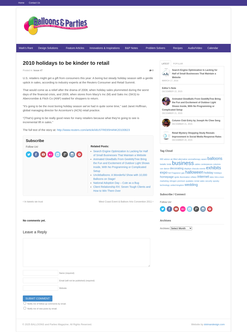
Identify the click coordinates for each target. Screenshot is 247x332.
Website (63, 288)
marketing (164, 181)
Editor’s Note (169, 88)
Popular (178, 64)
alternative (182, 159)
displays (188, 168)
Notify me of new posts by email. (42, 309)
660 (161, 159)
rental (196, 181)
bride (169, 164)
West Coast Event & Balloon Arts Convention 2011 (126, 201)
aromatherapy (194, 159)
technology (165, 185)
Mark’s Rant (26, 48)
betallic (163, 164)
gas (183, 173)
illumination (185, 177)
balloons (214, 158)
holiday (208, 172)
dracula (195, 168)
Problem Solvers (155, 48)
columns (217, 164)
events (202, 168)
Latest (165, 64)
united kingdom (177, 185)
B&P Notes (131, 48)
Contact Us (34, 3)
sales (202, 181)
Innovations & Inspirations (105, 48)
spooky (216, 181)
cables (197, 164)
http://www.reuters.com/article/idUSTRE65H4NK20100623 (93, 129)
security (208, 181)
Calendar (212, 48)
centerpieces (206, 164)
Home (21, 3)
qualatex (189, 181)
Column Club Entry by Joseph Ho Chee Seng (196, 120)
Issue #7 (38, 70)
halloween (194, 172)
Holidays (218, 173)
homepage (167, 176)
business (183, 163)
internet (203, 177)
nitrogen (173, 181)
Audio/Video (195, 48)
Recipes (178, 48)
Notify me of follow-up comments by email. (46, 304)
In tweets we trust (33, 201)
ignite (176, 177)
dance (166, 168)
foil (169, 173)
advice (167, 159)
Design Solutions (48, 48)
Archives (164, 228)
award (204, 159)
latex (212, 177)
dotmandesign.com (214, 324)
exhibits (213, 167)
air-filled (173, 159)
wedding (191, 185)
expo (163, 172)
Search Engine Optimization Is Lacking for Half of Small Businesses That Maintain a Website (194, 74)
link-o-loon (219, 177)
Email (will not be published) (77, 280)
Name (66, 273)
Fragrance (176, 173)
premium (181, 181)
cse (161, 168)
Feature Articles (75, 48)
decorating (176, 168)
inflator (194, 177)
